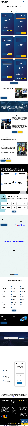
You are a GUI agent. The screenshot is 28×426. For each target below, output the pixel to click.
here (6, 145)
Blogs (12, 412)
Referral (13, 411)
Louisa (4, 304)
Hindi (14, 203)
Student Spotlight (14, 413)
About (12, 414)
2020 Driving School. (13, 423)
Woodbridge (13, 289)
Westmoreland (5, 301)
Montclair (22, 296)
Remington (13, 305)
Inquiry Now (24, 423)
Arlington (13, 286)
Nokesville (22, 297)
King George (4, 291)
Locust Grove (23, 288)
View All (14, 211)
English (8, 203)
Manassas (22, 299)
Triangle (22, 302)
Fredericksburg (5, 288)
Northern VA (13, 294)
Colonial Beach (23, 291)
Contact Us (20, 132)
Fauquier (4, 302)
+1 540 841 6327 (23, 1)
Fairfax (13, 293)
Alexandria (13, 304)
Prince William (5, 293)
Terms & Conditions (14, 416)
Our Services (14, 132)
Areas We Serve (14, 410)
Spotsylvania (4, 289)
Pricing (12, 409)
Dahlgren (22, 286)
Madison (22, 293)
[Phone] (20, 373)
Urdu (19, 203)
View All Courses (14, 82)
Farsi (25, 203)
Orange (4, 294)
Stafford (4, 286)
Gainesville (13, 299)
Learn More (4, 30)
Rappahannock (23, 294)
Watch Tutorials (3, 224)
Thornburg (13, 307)
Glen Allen (13, 301)
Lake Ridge (4, 307)
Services (13, 408)
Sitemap (13, 415)
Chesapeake (13, 291)
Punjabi (8, 207)
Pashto (3, 203)
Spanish (19, 207)
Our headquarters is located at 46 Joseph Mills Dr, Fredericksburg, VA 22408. (23, 408)
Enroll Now (9, 30)
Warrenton (22, 304)
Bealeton (22, 301)
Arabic (25, 207)
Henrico (4, 297)
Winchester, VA (14, 302)
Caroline (4, 296)
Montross (22, 289)
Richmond (13, 288)
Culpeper (4, 299)
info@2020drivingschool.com (8, 381)
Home (12, 407)
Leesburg (13, 297)
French (14, 207)
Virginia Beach (14, 296)
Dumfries (4, 305)
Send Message (20, 383)
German (3, 207)
